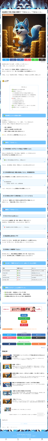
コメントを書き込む (24, 423)
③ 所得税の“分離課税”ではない (19, 103)
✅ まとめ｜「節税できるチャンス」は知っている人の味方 (23, 105)
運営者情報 (24, 315)
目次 (22, 87)
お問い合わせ (24, 325)
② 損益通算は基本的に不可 (18, 101)
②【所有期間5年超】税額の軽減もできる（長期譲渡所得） (24, 94)
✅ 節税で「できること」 (17, 91)
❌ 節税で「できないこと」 (17, 98)
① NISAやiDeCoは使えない (18, 100)
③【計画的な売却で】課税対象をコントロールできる (23, 96)
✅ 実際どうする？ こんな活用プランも (20, 107)
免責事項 (24, 321)
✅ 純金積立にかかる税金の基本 (18, 89)
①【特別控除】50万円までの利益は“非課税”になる (23, 93)
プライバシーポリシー (24, 318)
